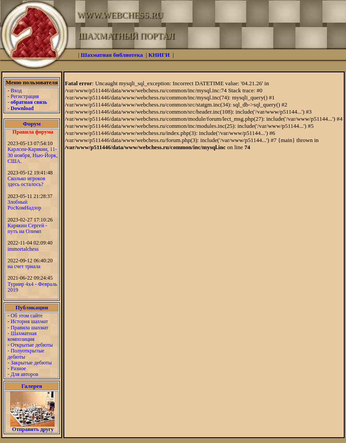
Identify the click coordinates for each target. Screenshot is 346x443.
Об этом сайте (27, 315)
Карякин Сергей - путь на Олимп (27, 228)
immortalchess (23, 249)
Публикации (32, 307)
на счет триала (24, 266)
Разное (18, 368)
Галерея (31, 386)
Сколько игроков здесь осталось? (26, 181)
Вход (16, 90)
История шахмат (29, 321)
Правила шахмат (29, 327)
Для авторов (24, 374)
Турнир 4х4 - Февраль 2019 (32, 287)
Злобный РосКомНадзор (24, 205)
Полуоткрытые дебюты (26, 354)
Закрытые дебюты (31, 363)
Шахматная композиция (22, 336)
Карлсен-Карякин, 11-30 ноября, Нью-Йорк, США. (33, 155)
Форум (32, 123)
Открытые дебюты (32, 345)
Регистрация (25, 96)
